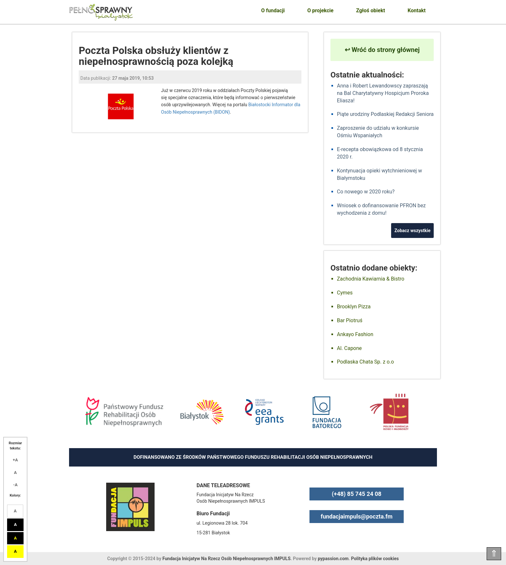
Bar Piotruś (349, 320)
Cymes (345, 293)
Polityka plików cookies (375, 558)
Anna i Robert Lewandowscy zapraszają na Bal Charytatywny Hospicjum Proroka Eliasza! (383, 93)
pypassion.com (333, 558)
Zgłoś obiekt (370, 10)
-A (15, 484)
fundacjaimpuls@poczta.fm (357, 516)
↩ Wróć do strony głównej (382, 50)
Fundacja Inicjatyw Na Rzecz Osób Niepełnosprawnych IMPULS (226, 558)
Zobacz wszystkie (412, 230)
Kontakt (417, 10)
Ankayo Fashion (355, 334)
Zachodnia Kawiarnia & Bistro (370, 279)
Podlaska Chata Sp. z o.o (365, 362)
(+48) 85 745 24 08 (356, 493)
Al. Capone (349, 348)
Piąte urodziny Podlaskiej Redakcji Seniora (385, 114)
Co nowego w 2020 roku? (366, 192)
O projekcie (320, 10)
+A (15, 459)
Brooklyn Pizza (353, 306)
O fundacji (273, 10)
